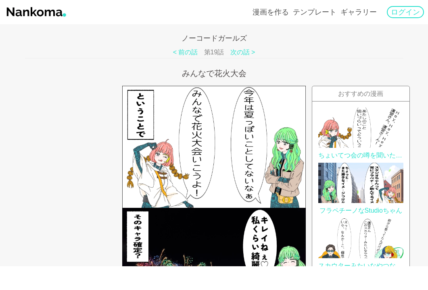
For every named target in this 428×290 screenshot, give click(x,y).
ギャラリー (358, 12)
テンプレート (314, 12)
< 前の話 (185, 52)
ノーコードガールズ (214, 38)
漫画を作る (271, 12)
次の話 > (242, 52)
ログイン (405, 12)
